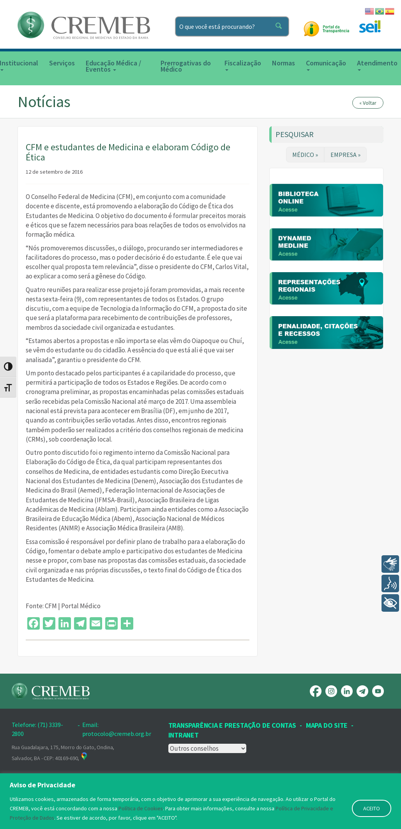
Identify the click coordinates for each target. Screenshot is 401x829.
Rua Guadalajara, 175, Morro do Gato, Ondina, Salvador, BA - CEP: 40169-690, (63, 753)
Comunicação (326, 64)
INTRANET (183, 734)
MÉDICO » (305, 154)
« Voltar (367, 102)
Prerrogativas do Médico (186, 66)
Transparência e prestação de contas (232, 725)
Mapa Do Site (327, 725)
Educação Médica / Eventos (113, 66)
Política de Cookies (140, 808)
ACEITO (371, 808)
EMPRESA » (345, 154)
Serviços (62, 62)
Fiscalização (242, 64)
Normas (283, 62)
